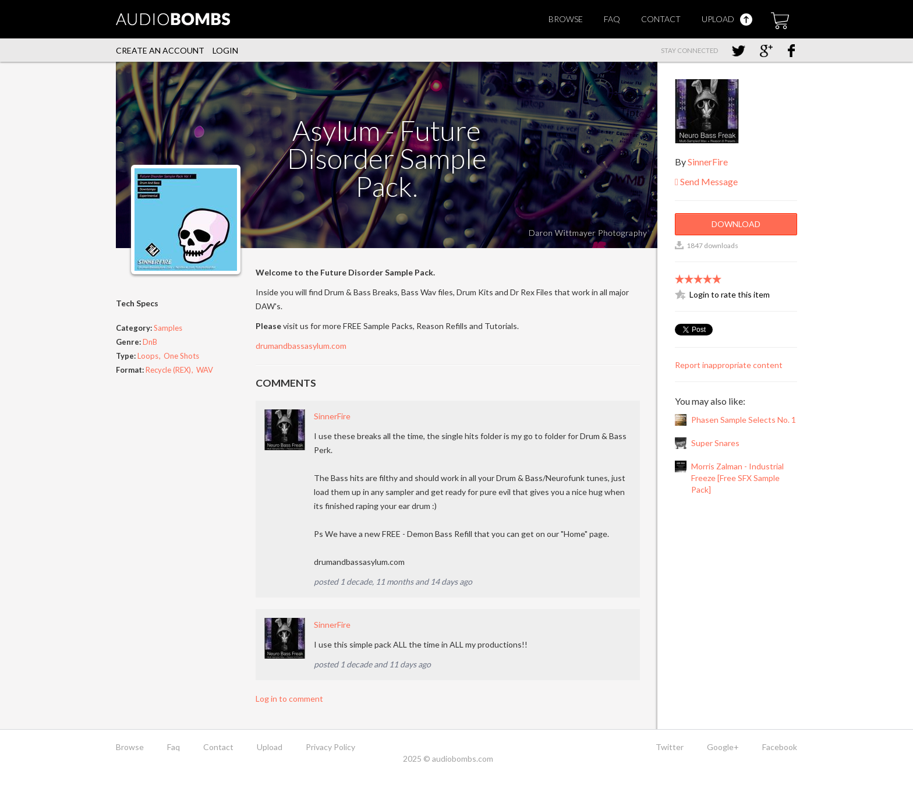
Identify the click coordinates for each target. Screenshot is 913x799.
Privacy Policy (330, 747)
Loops (147, 355)
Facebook (779, 747)
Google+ (723, 747)
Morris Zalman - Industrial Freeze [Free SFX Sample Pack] (737, 477)
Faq (612, 19)
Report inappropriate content (729, 365)
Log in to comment (289, 698)
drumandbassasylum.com (301, 346)
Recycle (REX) (168, 369)
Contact (661, 19)
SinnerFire (332, 416)
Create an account (160, 50)
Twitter (670, 747)
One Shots (181, 355)
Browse (565, 19)
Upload (727, 19)
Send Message (706, 181)
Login (225, 50)
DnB (150, 342)
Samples (168, 328)
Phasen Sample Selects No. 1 (743, 420)
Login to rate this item (729, 294)
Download (736, 224)
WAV (204, 369)
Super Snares (715, 443)
